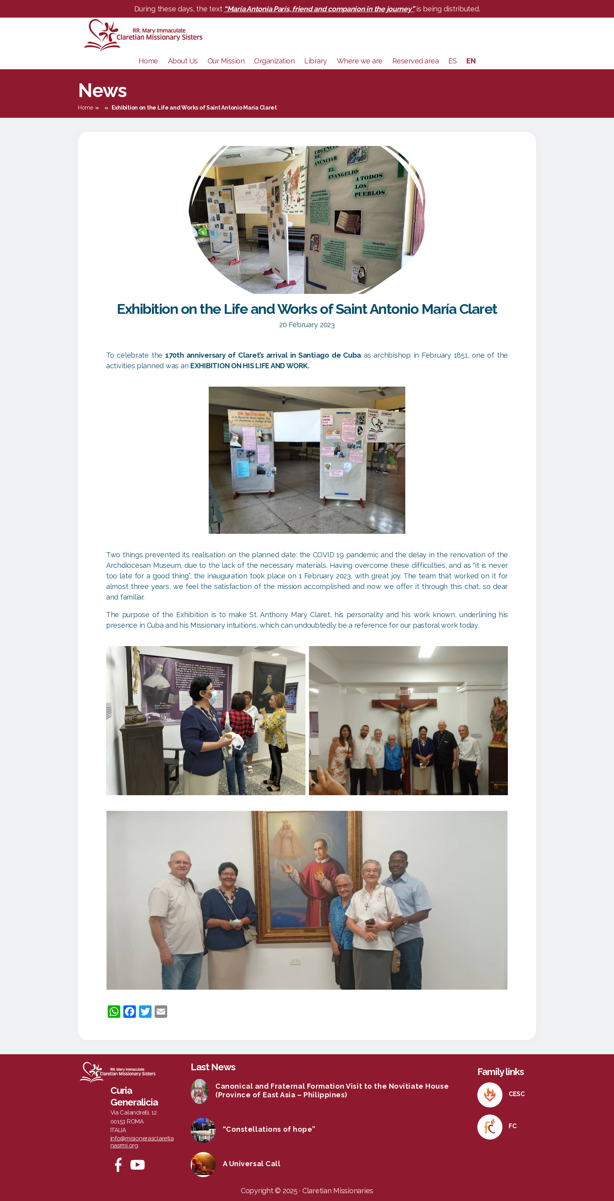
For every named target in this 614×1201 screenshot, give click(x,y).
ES (452, 61)
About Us (183, 61)
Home (148, 61)
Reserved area (415, 61)
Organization (274, 61)
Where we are (360, 61)
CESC (517, 1094)
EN (470, 61)
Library (315, 61)
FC (512, 1126)
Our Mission (226, 61)
